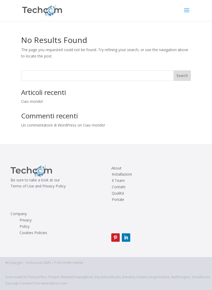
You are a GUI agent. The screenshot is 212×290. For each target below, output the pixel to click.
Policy (25, 226)
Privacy (26, 220)
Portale (118, 199)
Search (182, 75)
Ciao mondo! (32, 101)
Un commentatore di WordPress (48, 125)
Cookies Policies (33, 232)
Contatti (119, 187)
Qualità (118, 193)
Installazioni (122, 174)
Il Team (118, 180)
